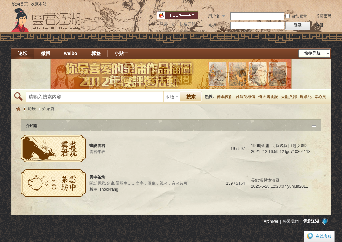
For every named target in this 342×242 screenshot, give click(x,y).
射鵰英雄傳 (245, 96)
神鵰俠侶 (225, 96)
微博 (45, 53)
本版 (169, 97)
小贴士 (121, 53)
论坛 (22, 53)
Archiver (271, 221)
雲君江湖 (311, 221)
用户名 (214, 16)
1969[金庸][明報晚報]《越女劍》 (280, 145)
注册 (319, 25)
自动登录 (296, 16)
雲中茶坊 (97, 177)
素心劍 (320, 96)
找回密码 (323, 16)
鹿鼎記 (306, 96)
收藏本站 (39, 4)
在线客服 (324, 236)
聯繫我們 (291, 221)
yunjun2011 (297, 186)
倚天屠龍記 (268, 96)
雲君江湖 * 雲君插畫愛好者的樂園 (18, 109)
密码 (212, 25)
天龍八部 (289, 96)
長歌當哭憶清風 (265, 180)
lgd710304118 (297, 151)
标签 (96, 53)
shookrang (109, 189)
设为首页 (20, 4)
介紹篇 (32, 125)
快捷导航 (312, 53)
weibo (70, 53)
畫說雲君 (97, 145)
